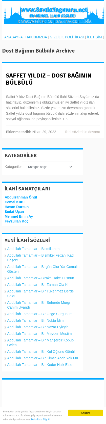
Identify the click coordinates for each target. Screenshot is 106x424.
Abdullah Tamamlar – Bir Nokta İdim (35, 320)
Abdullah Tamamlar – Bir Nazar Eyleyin (38, 327)
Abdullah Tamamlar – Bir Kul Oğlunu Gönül (41, 352)
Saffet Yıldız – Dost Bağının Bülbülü (49, 79)
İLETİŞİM (94, 37)
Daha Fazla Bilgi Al (40, 419)
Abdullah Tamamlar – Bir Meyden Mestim (39, 334)
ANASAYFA (13, 37)
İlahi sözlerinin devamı (82, 132)
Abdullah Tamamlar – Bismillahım (33, 249)
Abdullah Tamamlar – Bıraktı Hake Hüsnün (40, 278)
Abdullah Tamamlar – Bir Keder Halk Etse (39, 365)
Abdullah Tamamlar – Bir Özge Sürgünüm (39, 314)
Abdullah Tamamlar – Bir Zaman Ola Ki (37, 285)
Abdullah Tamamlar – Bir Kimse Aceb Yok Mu (42, 358)
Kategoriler (13, 167)
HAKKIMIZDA (36, 37)
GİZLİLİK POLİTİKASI (67, 37)
